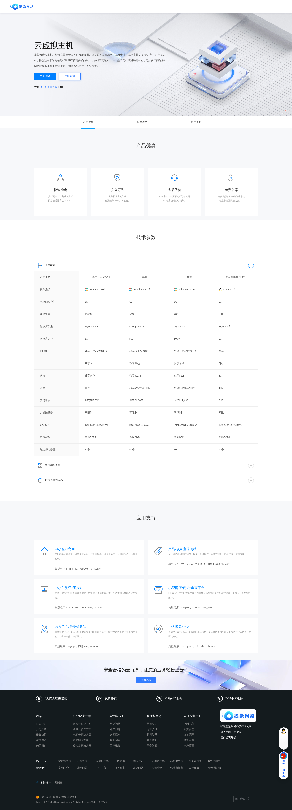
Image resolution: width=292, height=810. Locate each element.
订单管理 (189, 734)
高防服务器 (176, 761)
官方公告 (41, 723)
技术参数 (142, 122)
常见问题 (115, 723)
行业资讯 (152, 729)
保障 (51, 6)
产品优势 (88, 122)
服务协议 (41, 734)
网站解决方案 (81, 740)
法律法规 (157, 767)
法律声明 (41, 740)
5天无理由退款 (48, 87)
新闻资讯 (152, 734)
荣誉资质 (152, 745)
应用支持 (196, 122)
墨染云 (40, 716)
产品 (41, 6)
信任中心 (101, 767)
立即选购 (45, 76)
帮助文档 (80, 6)
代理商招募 (176, 767)
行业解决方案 (82, 716)
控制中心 (189, 723)
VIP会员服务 (214, 767)
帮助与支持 (117, 716)
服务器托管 (195, 761)
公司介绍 (41, 729)
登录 (248, 6)
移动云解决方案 (82, 745)
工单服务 (115, 745)
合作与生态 (154, 716)
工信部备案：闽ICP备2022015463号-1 (58, 797)
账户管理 (189, 745)
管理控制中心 (192, 716)
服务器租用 (213, 761)
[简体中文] (244, 799)
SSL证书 (137, 761)
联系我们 (152, 740)
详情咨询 (69, 76)
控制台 (237, 6)
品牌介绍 (152, 723)
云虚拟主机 (102, 761)
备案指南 (115, 734)
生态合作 (95, 6)
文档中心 (63, 767)
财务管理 (189, 740)
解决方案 (64, 6)
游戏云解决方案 (82, 723)
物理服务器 (65, 761)
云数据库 (119, 761)
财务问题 (115, 740)
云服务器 (82, 761)
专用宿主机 (158, 761)
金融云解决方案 (82, 729)
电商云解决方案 (82, 734)
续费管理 (189, 729)
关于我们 (41, 745)
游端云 (58, 782)
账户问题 (115, 729)
